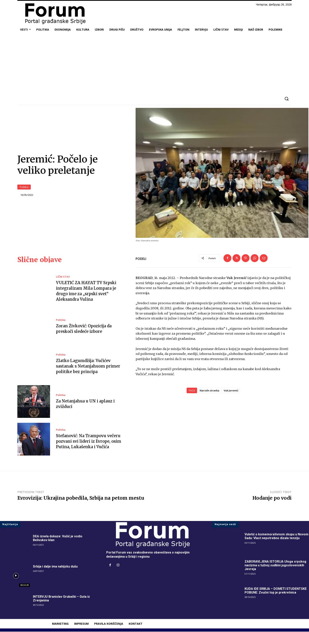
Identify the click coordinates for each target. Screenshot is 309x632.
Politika (24, 187)
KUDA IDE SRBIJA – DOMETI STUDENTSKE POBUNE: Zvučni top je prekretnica (276, 591)
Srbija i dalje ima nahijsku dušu (55, 567)
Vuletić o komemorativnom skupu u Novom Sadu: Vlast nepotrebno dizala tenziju (276, 536)
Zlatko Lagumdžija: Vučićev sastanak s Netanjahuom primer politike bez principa (88, 366)
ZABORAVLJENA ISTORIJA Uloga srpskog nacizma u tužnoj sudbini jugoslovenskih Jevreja (275, 565)
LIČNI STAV (63, 277)
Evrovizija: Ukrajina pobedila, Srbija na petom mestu (80, 498)
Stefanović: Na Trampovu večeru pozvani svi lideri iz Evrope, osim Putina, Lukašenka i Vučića (88, 442)
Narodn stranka (209, 391)
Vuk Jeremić (231, 391)
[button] (286, 98)
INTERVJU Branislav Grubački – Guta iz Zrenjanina (61, 599)
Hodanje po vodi (272, 498)
